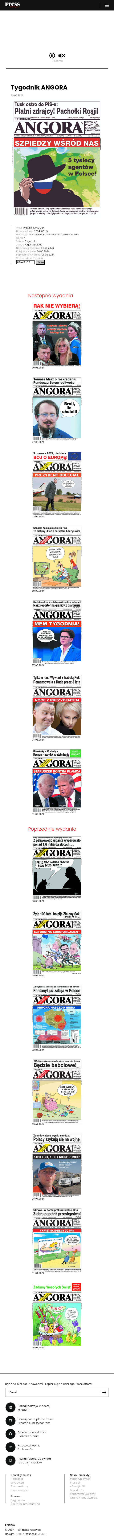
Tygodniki (31, 241)
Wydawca (17, 1482)
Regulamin (18, 1500)
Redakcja (17, 1479)
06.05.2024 (48, 254)
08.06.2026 (47, 248)
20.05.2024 (43, 251)
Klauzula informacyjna (25, 1504)
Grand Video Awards (83, 1497)
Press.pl (75, 1482)
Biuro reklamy (20, 1486)
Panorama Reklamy (82, 1494)
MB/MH (41, 1534)
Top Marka (77, 1490)
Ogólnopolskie (33, 244)
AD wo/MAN (77, 1486)
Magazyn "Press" (80, 1479)
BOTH (18, 1534)
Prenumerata (19, 1490)
